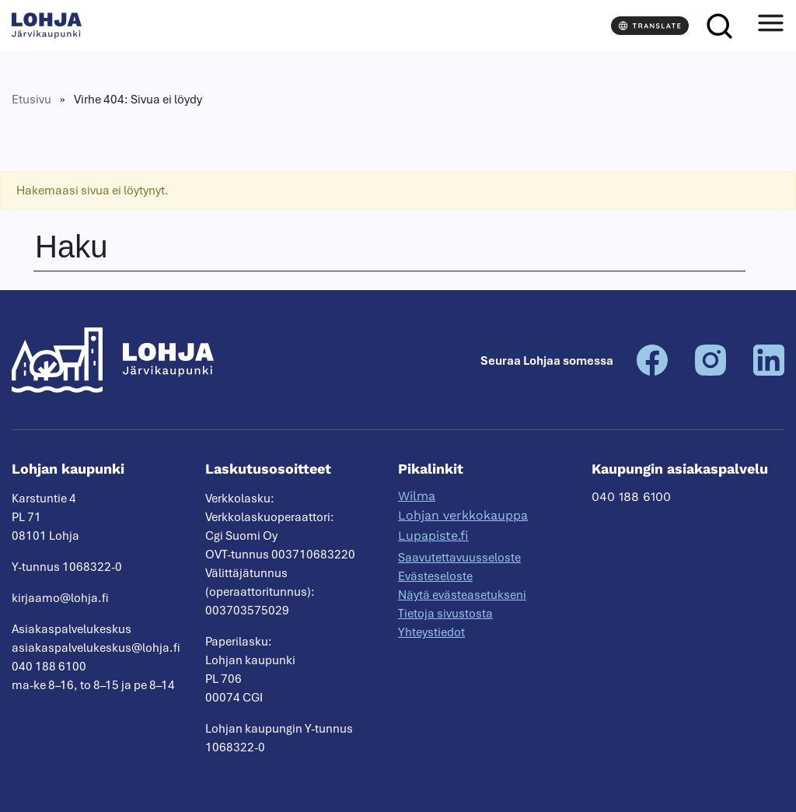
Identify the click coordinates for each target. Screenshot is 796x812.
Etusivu (31, 99)
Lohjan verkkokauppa (463, 515)
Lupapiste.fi (433, 535)
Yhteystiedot (431, 632)
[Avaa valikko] (770, 25)
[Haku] (719, 25)
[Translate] (650, 25)
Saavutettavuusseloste (459, 557)
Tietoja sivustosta (445, 613)
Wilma (416, 495)
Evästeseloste (435, 576)
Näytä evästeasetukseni (462, 595)
